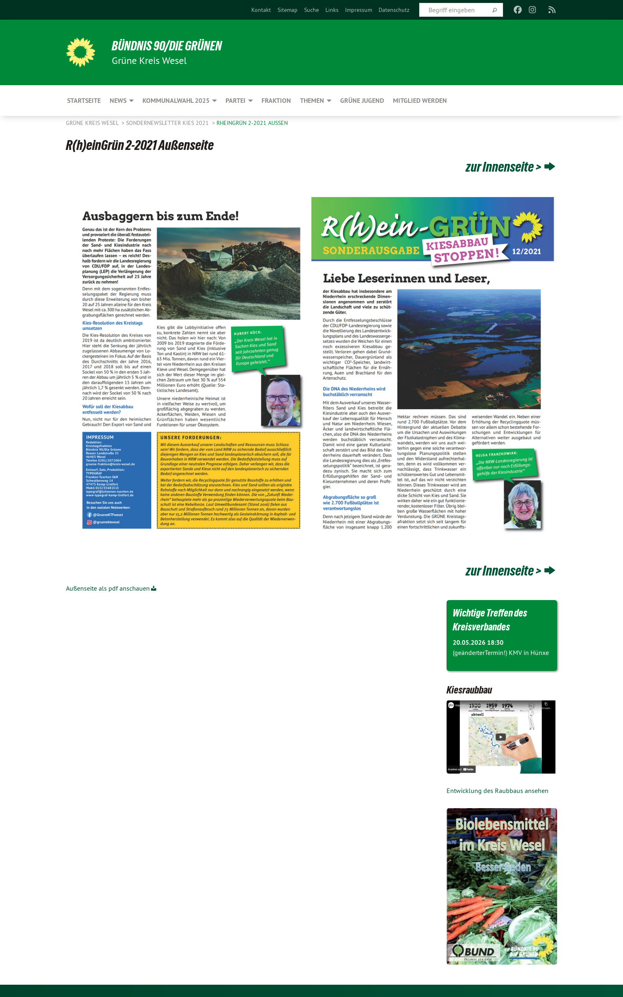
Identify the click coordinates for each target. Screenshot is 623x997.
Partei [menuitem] (236, 100)
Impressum (358, 10)
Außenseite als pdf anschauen (108, 588)
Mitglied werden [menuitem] (420, 100)
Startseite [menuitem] (84, 100)
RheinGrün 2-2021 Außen (252, 123)
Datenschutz (394, 10)
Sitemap (288, 10)
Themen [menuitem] (312, 100)
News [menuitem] (118, 100)
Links (332, 10)
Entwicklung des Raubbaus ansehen (498, 790)
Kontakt (261, 10)
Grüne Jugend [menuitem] (362, 100)
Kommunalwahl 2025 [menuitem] (176, 100)
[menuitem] (261, 10)
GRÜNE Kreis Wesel (93, 123)
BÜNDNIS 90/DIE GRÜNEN (167, 46)
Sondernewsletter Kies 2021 (168, 123)
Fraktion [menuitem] (276, 100)
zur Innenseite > (504, 166)
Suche (311, 10)
